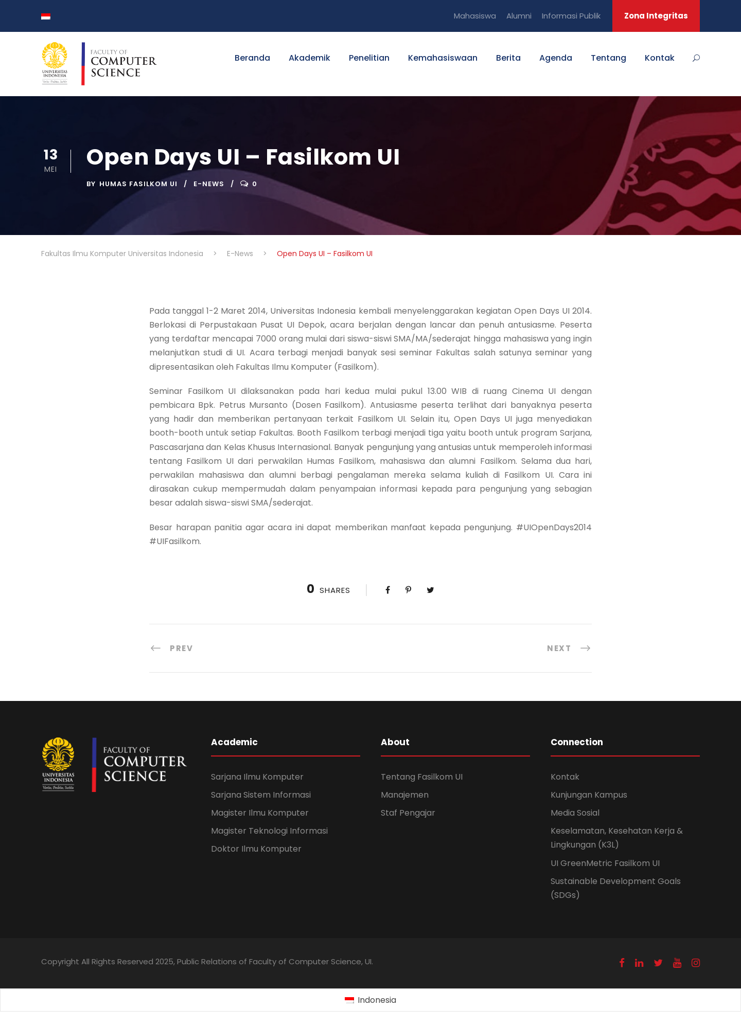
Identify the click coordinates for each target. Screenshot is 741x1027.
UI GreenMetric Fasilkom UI (605, 863)
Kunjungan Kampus (589, 795)
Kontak (660, 58)
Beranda (252, 58)
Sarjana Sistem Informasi (261, 795)
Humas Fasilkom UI (138, 184)
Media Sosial (575, 813)
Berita (508, 58)
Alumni (519, 15)
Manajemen (405, 795)
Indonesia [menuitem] (377, 1000)
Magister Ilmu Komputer (260, 813)
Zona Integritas (656, 15)
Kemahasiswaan (443, 58)
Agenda (555, 58)
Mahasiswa (475, 15)
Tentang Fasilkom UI (422, 777)
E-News (208, 184)
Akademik (309, 58)
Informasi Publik (571, 15)
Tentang (608, 58)
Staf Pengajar (408, 813)
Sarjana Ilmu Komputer (257, 777)
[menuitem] (370, 1000)
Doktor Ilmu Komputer (256, 849)
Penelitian (369, 58)
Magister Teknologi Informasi (269, 831)
